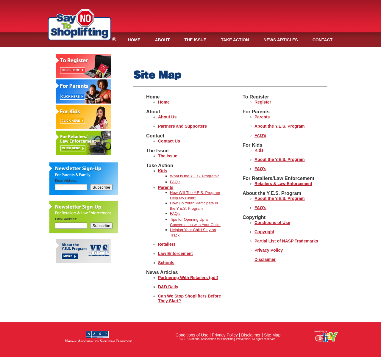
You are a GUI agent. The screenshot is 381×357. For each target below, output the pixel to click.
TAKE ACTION (235, 39)
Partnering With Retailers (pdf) (188, 277)
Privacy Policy (268, 250)
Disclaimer (265, 259)
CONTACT (322, 39)
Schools (166, 262)
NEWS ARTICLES (280, 39)
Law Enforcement (175, 253)
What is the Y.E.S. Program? (194, 176)
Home (164, 102)
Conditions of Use (272, 222)
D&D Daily (168, 286)
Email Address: (66, 180)
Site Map (272, 335)
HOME (134, 39)
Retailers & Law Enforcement (283, 183)
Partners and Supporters (182, 126)
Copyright (264, 231)
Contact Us (169, 141)
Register (262, 102)
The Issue (167, 156)
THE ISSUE (195, 39)
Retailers (167, 244)
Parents (165, 187)
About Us (167, 117)
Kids (162, 170)
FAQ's (175, 182)
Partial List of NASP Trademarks (286, 241)
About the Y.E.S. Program (279, 126)
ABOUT (162, 39)
